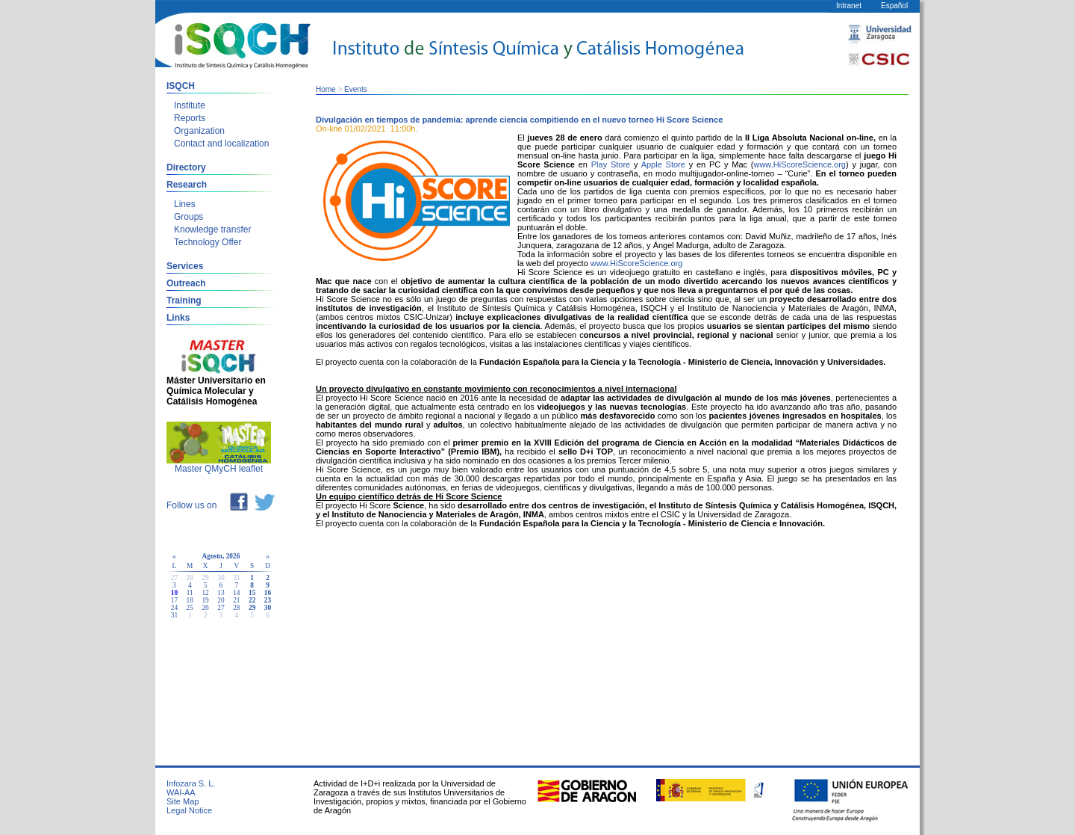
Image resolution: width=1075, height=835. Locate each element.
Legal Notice (189, 810)
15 (252, 593)
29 (252, 607)
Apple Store (663, 164)
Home (326, 89)
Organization (199, 131)
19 (205, 600)
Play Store (610, 164)
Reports (189, 118)
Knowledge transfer (212, 229)
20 (220, 600)
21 (236, 600)
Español (894, 5)
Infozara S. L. (190, 783)
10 (174, 593)
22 (252, 600)
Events (355, 89)
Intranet (848, 5)
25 (190, 607)
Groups (188, 217)
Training (184, 300)
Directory (186, 167)
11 (190, 593)
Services (184, 266)
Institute (189, 105)
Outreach (186, 283)
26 (205, 607)
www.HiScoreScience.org (799, 164)
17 (174, 600)
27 (220, 607)
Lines (185, 204)
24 (174, 607)
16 (267, 593)
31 (174, 615)
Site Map (182, 801)
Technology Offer (208, 242)
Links (178, 317)
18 (190, 600)
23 (267, 600)
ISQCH (180, 86)
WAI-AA (181, 792)
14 (236, 593)
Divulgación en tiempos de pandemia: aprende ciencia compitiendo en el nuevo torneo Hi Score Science (519, 119)
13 (220, 593)
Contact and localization (221, 143)
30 (267, 607)
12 (205, 593)
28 (236, 607)
